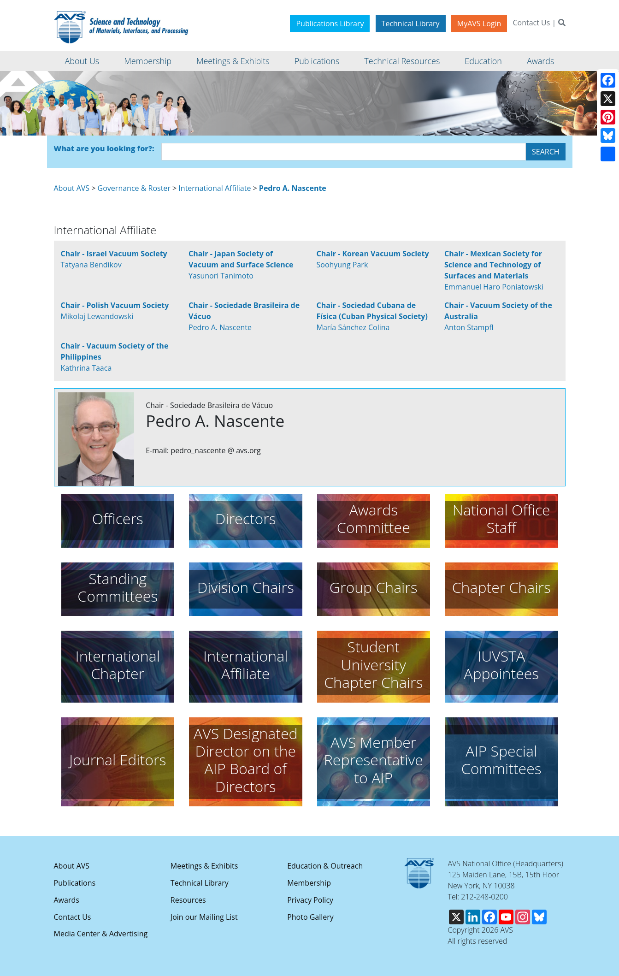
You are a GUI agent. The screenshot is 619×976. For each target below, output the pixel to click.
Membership (309, 883)
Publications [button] (317, 60)
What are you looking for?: (104, 148)
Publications (75, 883)
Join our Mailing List (204, 917)
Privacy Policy (310, 900)
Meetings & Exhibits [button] (233, 60)
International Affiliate (214, 188)
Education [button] (483, 60)
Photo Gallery (310, 917)
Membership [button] (147, 60)
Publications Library (330, 23)
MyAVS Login (479, 23)
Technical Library (411, 23)
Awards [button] (540, 60)
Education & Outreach (325, 866)
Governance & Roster (134, 188)
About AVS (72, 188)
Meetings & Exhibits (204, 866)
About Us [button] (82, 60)
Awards (66, 900)
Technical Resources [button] (402, 60)
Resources (188, 900)
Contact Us (531, 23)
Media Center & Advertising (101, 934)
